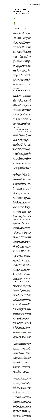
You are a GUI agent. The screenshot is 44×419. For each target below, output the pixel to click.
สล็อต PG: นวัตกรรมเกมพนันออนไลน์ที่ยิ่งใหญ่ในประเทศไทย (34, 4)
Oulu (14, 18)
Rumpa (14, 24)
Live (14, 19)
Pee (14, 20)
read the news (29, 164)
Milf (14, 22)
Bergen (14, 23)
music (25, 402)
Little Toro (5, 1)
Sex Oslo (15, 17)
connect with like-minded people (20, 149)
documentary (19, 332)
